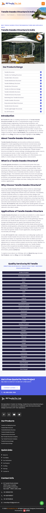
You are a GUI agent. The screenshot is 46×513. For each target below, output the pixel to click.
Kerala (24, 317)
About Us (21, 130)
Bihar (23, 282)
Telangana (24, 356)
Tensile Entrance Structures (23, 95)
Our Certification (6, 460)
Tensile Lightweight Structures (23, 109)
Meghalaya (24, 334)
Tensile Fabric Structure (23, 78)
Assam (24, 279)
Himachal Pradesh (23, 305)
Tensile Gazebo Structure (23, 100)
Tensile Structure (23, 72)
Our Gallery (36, 134)
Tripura (24, 359)
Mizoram (23, 337)
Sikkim (24, 350)
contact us (16, 250)
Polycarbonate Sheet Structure (23, 103)
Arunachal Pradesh (24, 276)
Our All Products (23, 111)
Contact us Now (11, 388)
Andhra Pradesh (24, 272)
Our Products (10, 15)
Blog (11, 134)
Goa (24, 295)
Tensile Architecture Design (23, 89)
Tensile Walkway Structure (23, 83)
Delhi (23, 292)
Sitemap (4, 468)
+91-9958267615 (8, 492)
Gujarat (24, 298)
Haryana (23, 301)
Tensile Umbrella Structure (23, 92)
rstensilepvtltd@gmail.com (11, 502)
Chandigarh (23, 285)
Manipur (23, 330)
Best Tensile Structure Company (9, 436)
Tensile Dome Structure (23, 106)
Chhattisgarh (24, 288)
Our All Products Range (6, 443)
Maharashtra (24, 327)
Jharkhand (24, 311)
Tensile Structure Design (7, 441)
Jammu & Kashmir (23, 308)
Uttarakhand (24, 366)
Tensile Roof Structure (23, 86)
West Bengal (24, 369)
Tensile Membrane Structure (23, 80)
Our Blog (4, 465)
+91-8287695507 (8, 495)
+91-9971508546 (8, 499)
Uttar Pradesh (24, 363)
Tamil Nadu (23, 353)
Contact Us (5, 471)
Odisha (24, 340)
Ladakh (24, 321)
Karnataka (24, 314)
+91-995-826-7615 (8, 392)
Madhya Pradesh (24, 324)
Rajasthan (24, 346)
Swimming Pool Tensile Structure (23, 97)
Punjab (24, 343)
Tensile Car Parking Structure (23, 75)
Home (3, 15)
